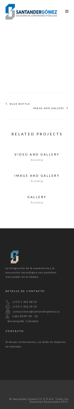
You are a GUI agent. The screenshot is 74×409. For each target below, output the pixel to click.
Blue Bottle (20, 104)
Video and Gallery (37, 154)
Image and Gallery (48, 108)
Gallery (37, 197)
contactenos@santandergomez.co (33, 311)
